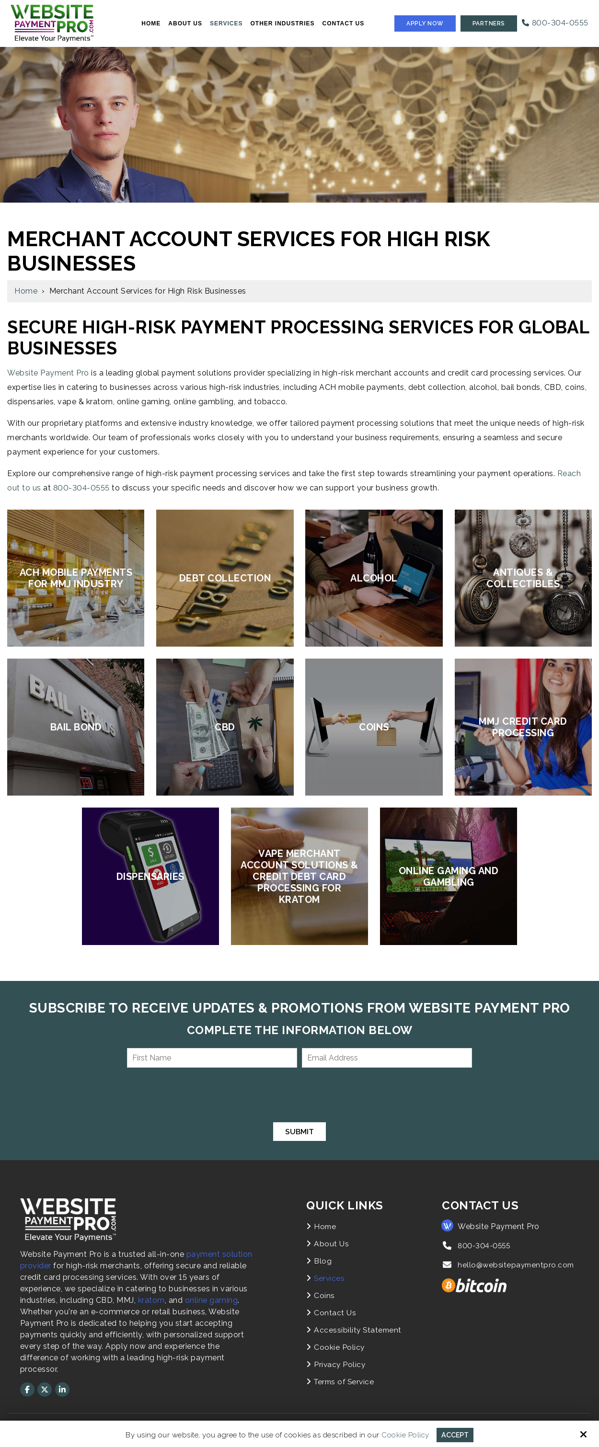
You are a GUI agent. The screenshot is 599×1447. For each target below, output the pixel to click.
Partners (488, 23)
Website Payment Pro (48, 372)
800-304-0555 (555, 22)
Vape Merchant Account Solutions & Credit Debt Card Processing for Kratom (299, 876)
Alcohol (374, 578)
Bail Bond (76, 727)
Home (25, 291)
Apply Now (425, 23)
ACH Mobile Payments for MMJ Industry (76, 578)
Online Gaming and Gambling (449, 876)
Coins (374, 727)
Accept (455, 1434)
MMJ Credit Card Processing (523, 727)
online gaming (211, 1300)
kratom (151, 1300)
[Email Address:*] (387, 1058)
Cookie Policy (404, 1434)
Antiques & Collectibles (523, 578)
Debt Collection (225, 578)
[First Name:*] (212, 1058)
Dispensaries (150, 876)
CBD (225, 727)
